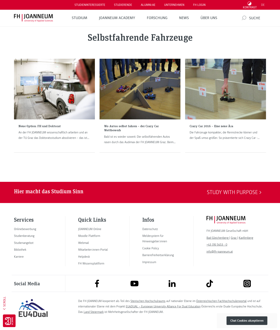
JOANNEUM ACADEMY (117, 18)
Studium (79, 18)
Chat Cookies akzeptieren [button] (246, 321)
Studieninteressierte (89, 5)
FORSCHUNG (157, 18)
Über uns (208, 18)
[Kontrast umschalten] (250, 5)
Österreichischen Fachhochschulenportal (221, 301)
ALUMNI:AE (148, 5)
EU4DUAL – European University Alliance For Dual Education (163, 306)
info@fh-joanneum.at (219, 252)
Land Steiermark (94, 312)
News (184, 18)
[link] (33, 229)
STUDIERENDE (123, 5)
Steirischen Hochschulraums (147, 301)
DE (263, 5)
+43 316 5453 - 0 (216, 245)
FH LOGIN (199, 5)
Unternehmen (174, 5)
